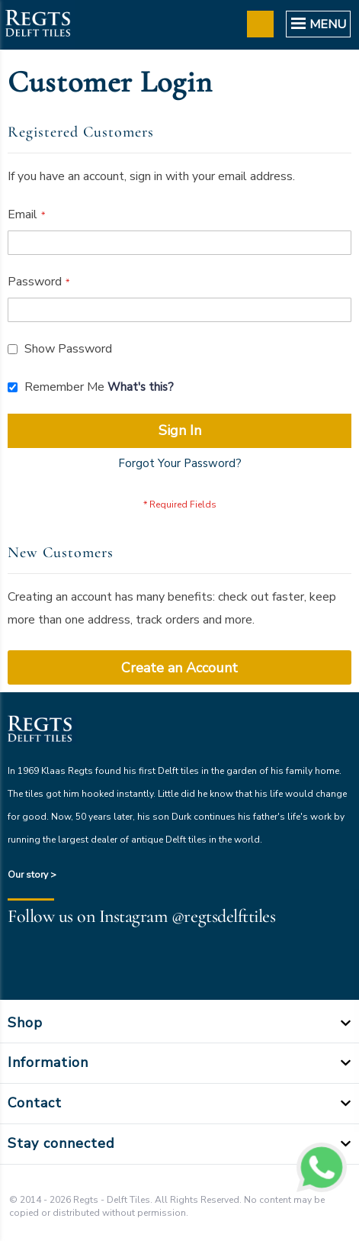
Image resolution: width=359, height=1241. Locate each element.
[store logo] (37, 25)
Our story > (32, 875)
